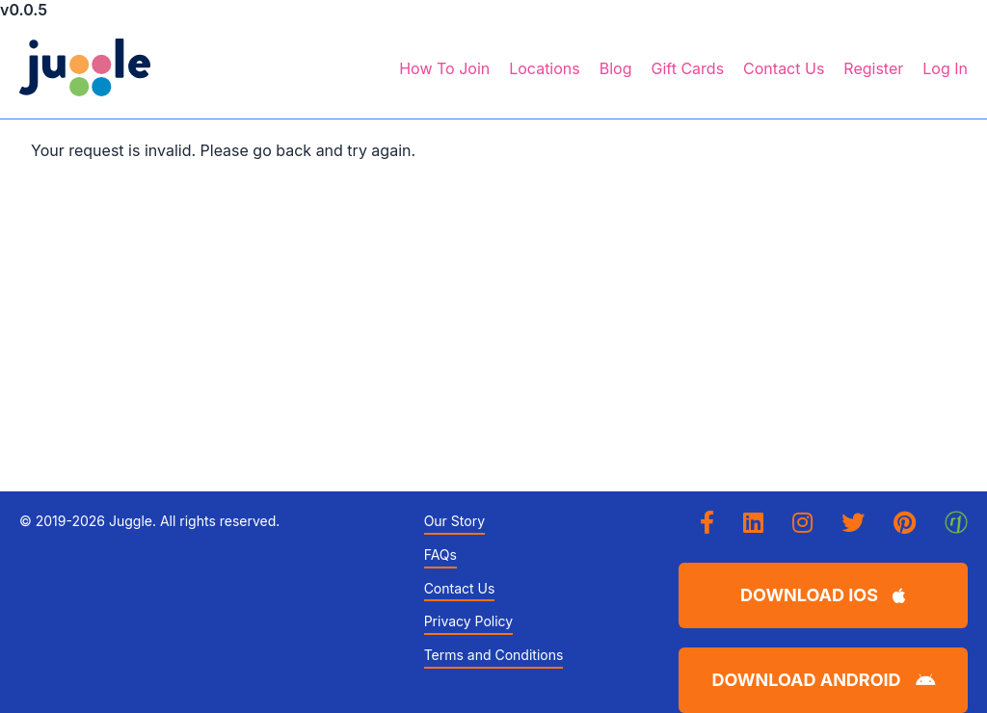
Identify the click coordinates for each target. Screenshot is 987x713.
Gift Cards (687, 68)
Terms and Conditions (494, 655)
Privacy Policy (469, 621)
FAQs (440, 555)
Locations (544, 68)
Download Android (822, 680)
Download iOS (823, 595)
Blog (616, 68)
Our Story (454, 521)
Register (873, 68)
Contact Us (783, 68)
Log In (945, 68)
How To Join (444, 68)
